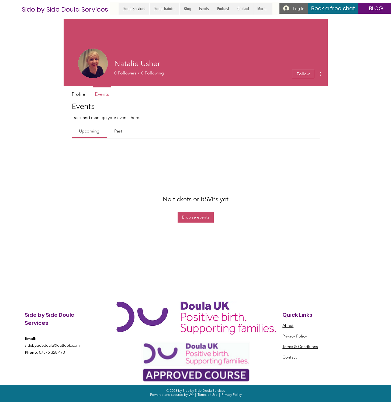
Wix (191, 395)
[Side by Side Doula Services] (65, 9)
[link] (89, 131)
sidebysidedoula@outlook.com (52, 345)
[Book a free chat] (332, 8)
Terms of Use (207, 395)
